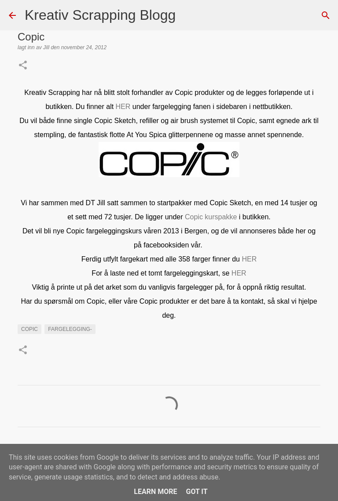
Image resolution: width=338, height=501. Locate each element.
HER (123, 106)
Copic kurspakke (211, 217)
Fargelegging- (70, 329)
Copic (29, 329)
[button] (23, 66)
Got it (196, 491)
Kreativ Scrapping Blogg (100, 15)
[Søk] (188, 15)
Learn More (155, 491)
